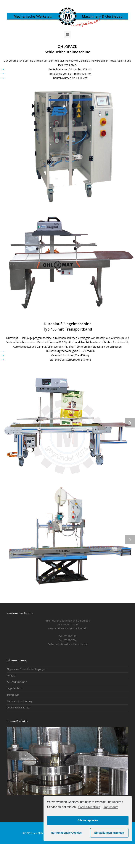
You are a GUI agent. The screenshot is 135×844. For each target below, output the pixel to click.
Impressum (13, 694)
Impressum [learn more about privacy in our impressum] (111, 807)
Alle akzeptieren (88, 820)
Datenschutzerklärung (19, 701)
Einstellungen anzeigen (109, 832)
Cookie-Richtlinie (89, 807)
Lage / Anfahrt (15, 688)
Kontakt (11, 675)
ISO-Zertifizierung (17, 682)
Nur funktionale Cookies (66, 832)
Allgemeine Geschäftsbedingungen (26, 669)
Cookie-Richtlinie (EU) (18, 707)
